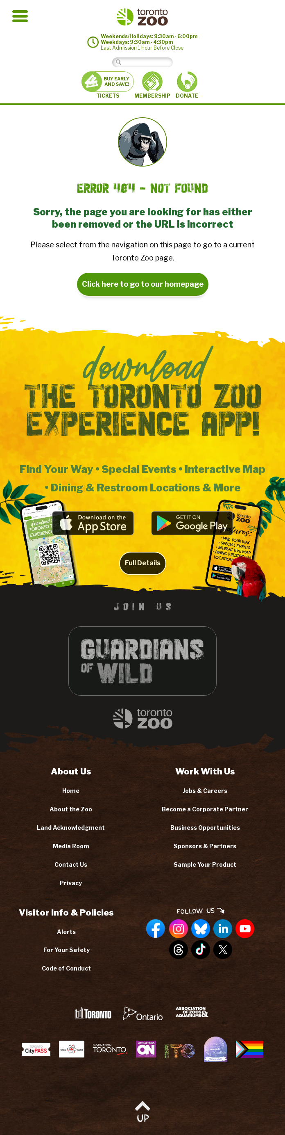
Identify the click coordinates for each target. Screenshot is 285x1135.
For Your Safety (66, 949)
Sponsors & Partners (205, 846)
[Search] (149, 62)
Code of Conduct (66, 968)
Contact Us (70, 864)
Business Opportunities (205, 827)
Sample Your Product (205, 864)
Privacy (71, 882)
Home (70, 790)
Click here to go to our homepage (143, 284)
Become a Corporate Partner (205, 809)
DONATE (187, 85)
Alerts (66, 931)
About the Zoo (71, 809)
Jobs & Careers (205, 790)
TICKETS (107, 85)
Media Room (71, 846)
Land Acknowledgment (71, 827)
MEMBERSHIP (152, 84)
